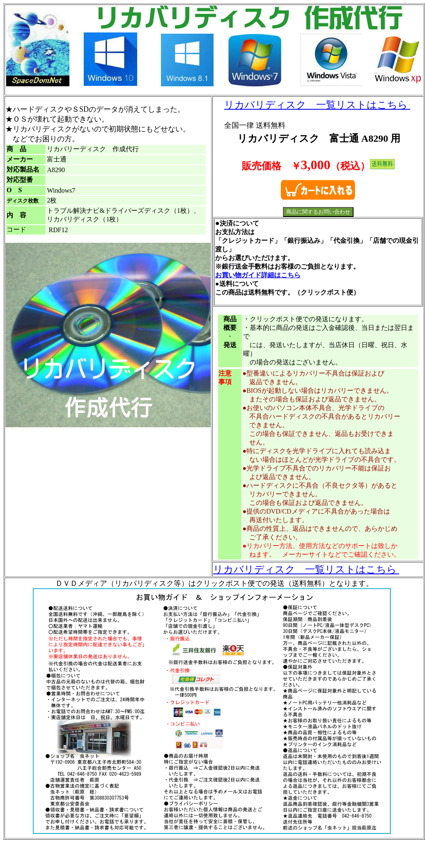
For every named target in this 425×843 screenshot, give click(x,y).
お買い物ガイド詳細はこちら (258, 275)
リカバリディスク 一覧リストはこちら (317, 104)
